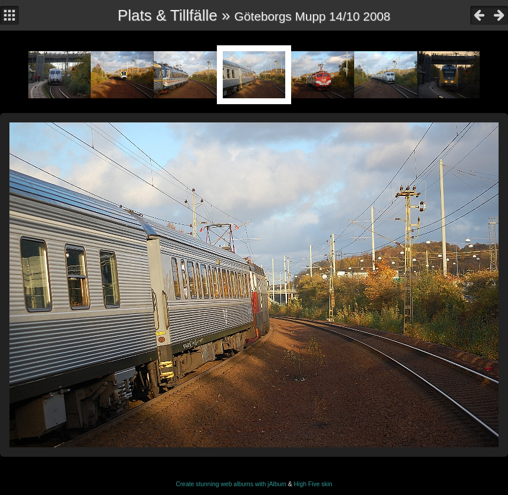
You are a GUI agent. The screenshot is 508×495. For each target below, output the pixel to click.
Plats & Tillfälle (167, 15)
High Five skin (313, 484)
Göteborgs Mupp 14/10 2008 (313, 16)
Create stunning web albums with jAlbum (231, 484)
